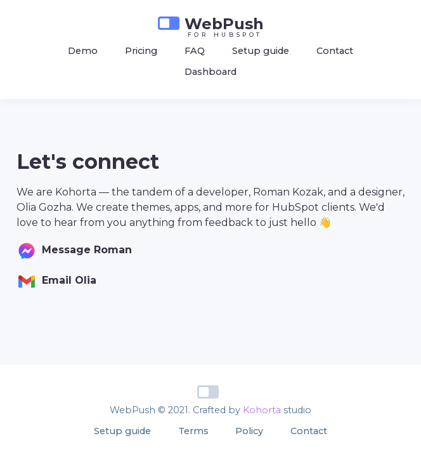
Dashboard (210, 71)
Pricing (141, 50)
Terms (193, 431)
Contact (334, 50)
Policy (249, 431)
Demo (83, 50)
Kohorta (262, 410)
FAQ (195, 50)
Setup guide (260, 50)
